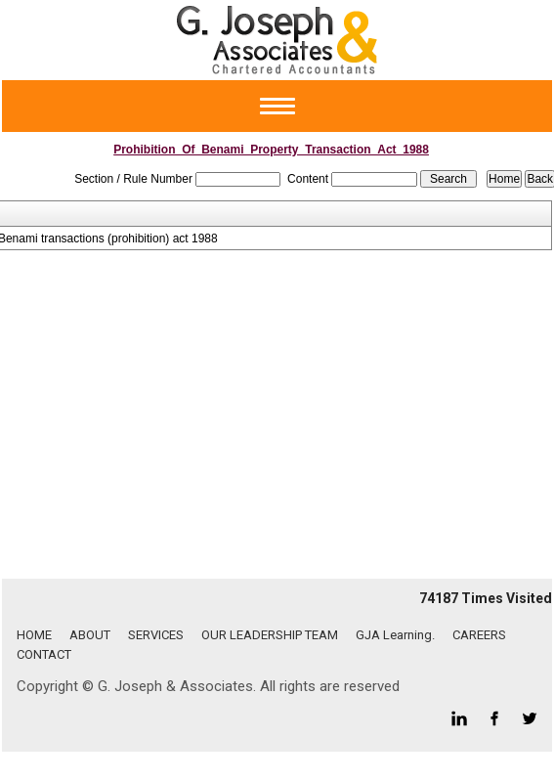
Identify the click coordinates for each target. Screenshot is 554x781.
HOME (34, 635)
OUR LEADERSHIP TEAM (269, 635)
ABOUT (89, 635)
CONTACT (44, 654)
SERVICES (156, 635)
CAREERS (479, 635)
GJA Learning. (395, 635)
